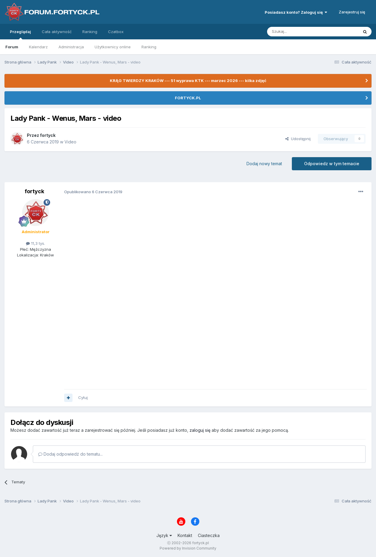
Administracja (71, 46)
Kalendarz (38, 46)
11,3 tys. (35, 243)
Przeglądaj (20, 34)
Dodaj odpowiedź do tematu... (70, 454)
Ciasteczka (209, 535)
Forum (11, 46)
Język (164, 535)
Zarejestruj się (352, 12)
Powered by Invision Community (188, 548)
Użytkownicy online (113, 46)
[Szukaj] (298, 31)
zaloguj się (199, 430)
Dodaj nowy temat (264, 163)
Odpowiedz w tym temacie (331, 163)
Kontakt (185, 535)
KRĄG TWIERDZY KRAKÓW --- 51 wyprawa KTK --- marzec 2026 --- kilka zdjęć (188, 80)
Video (70, 141)
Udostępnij (298, 138)
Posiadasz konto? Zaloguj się (296, 12)
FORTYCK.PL (188, 97)
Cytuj (83, 397)
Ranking (148, 46)
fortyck (48, 135)
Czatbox (116, 31)
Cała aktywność (57, 31)
